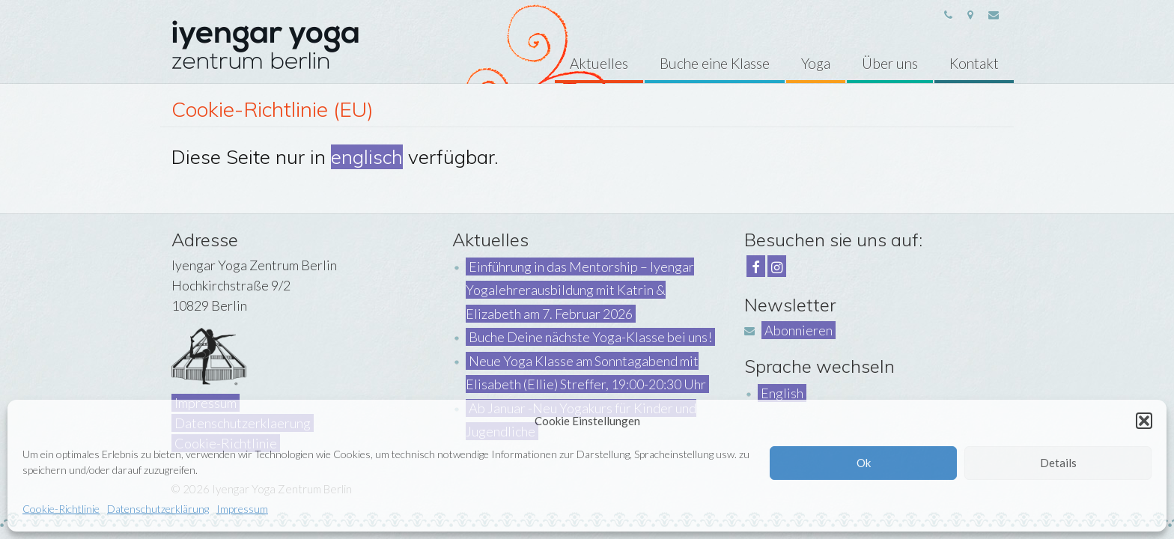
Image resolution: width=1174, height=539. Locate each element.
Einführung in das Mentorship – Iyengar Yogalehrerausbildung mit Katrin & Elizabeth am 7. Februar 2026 (580, 290)
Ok (864, 462)
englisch (367, 156)
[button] (1144, 420)
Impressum (242, 508)
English (782, 393)
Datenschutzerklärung (158, 508)
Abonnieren (798, 330)
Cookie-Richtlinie (61, 508)
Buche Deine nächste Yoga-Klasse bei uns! (590, 337)
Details (1058, 462)
